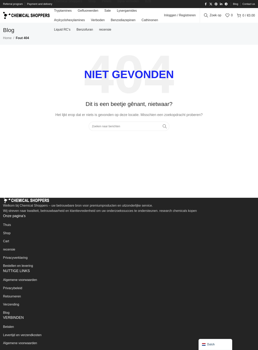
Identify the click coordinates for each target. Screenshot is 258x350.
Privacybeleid (12, 291)
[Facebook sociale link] (205, 4)
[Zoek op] (212, 17)
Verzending (11, 308)
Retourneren (12, 299)
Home (7, 41)
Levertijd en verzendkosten (22, 338)
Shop (6, 236)
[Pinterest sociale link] (216, 4)
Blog (6, 316)
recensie (9, 253)
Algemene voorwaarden (20, 283)
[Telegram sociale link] (226, 4)
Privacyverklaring (15, 261)
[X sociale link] (210, 4)
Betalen (8, 330)
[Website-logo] (26, 17)
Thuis (7, 228)
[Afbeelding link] (26, 203)
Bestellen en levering (18, 269)
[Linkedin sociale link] (221, 4)
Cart (6, 244)
